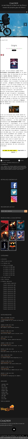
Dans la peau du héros (7, 261)
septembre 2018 (4, 393)
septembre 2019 (4, 384)
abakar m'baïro (8, 168)
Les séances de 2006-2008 (9, 267)
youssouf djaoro (17, 168)
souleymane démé (21, 166)
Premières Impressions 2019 (9, 309)
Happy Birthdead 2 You (6, 362)
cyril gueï (10, 167)
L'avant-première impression (9, 283)
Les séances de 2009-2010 (9, 269)
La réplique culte (6, 263)
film (8, 166)
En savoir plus (22, 437)
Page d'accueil (10, 36)
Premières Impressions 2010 (9, 293)
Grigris (14, 45)
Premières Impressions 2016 (9, 305)
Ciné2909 (13, 3)
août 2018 (3, 395)
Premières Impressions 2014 (9, 301)
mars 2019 (3, 385)
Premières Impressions (7, 281)
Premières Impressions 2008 (9, 289)
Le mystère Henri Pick (6, 332)
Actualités (4, 259)
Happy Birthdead (5, 368)
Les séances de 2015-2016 (9, 275)
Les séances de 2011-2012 (9, 271)
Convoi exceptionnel (5, 356)
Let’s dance (3, 350)
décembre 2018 (4, 390)
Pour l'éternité (5, 279)
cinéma (5, 166)
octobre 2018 (4, 392)
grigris (15, 166)
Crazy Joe (2, 36)
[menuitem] (3, 36)
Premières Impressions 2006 (9, 285)
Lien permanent (5, 160)
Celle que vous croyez (6, 326)
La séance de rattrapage (7, 265)
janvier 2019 (4, 389)
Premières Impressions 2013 (9, 299)
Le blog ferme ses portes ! (7, 319)
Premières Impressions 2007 (9, 287)
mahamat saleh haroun (17, 169)
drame (11, 166)
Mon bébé (3, 338)
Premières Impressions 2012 (9, 297)
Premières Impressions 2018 (9, 307)
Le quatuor (17, 36)
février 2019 (4, 387)
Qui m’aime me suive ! (6, 344)
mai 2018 (3, 397)
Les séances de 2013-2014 (9, 273)
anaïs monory (4, 167)
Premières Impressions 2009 (9, 291)
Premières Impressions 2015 (9, 303)
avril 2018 (3, 398)
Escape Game (4, 374)
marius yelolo (16, 167)
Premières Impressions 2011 (9, 295)
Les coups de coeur (6, 277)
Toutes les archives (5, 401)
